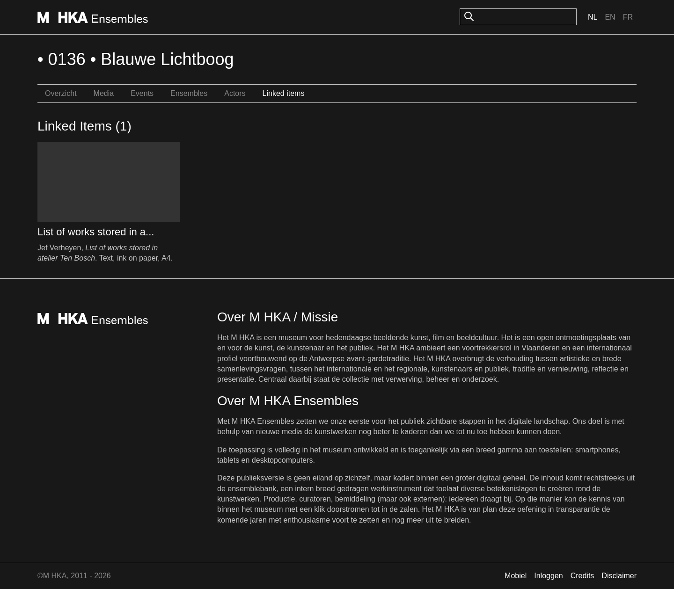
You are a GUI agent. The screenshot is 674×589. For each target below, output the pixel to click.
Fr (628, 17)
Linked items (284, 93)
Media (104, 93)
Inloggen (548, 576)
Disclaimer (619, 576)
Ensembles (188, 93)
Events (142, 93)
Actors (234, 93)
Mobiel (516, 576)
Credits (582, 576)
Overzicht (61, 93)
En (610, 17)
